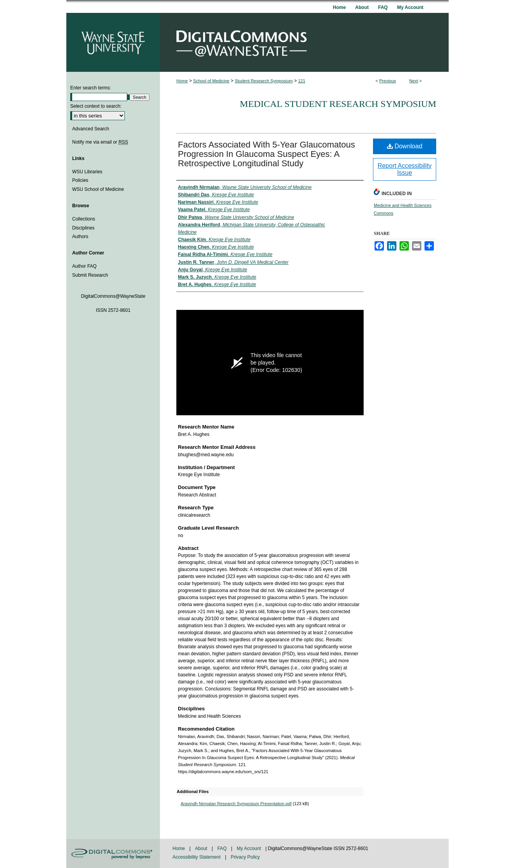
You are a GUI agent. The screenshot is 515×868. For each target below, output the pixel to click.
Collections (83, 219)
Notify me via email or (100, 142)
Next (413, 80)
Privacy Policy (245, 857)
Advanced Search (90, 129)
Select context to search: (95, 106)
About (202, 848)
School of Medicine (211, 80)
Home (182, 80)
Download (405, 146)
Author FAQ (84, 266)
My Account (249, 848)
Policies (80, 180)
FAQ (222, 848)
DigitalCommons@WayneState (304, 42)
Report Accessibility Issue (405, 169)
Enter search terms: (90, 88)
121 (301, 80)
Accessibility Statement (197, 857)
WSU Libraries (87, 171)
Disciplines (83, 228)
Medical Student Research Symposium (338, 104)
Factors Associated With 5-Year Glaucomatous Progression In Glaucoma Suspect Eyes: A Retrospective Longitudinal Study (266, 154)
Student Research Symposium (264, 80)
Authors (80, 236)
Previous (387, 80)
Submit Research (90, 275)
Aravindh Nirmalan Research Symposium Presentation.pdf (236, 803)
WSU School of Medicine (98, 189)
